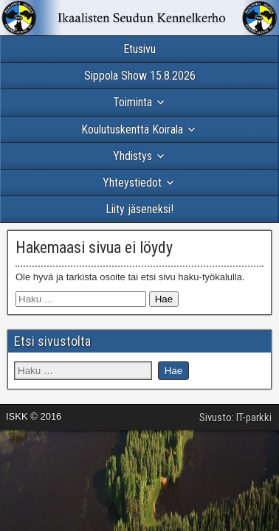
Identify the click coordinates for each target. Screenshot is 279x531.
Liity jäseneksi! (139, 209)
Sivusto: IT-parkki (235, 417)
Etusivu (139, 49)
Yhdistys (132, 156)
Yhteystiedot (132, 183)
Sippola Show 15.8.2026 (140, 76)
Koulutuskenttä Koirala (132, 129)
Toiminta (132, 102)
